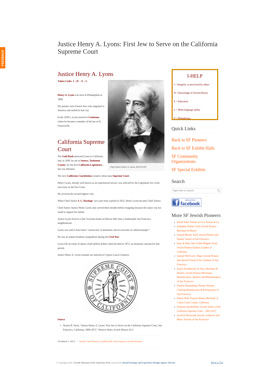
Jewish (82, 341)
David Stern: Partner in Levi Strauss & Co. (198, 222)
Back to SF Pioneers (189, 139)
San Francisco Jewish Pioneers (128, 341)
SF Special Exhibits (189, 169)
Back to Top (217, 362)
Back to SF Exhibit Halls (193, 148)
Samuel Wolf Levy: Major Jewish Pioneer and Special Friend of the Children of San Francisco (198, 260)
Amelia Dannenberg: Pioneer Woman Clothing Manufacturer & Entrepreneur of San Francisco (198, 290)
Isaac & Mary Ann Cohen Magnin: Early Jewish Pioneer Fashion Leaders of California (197, 247)
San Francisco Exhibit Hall (99, 341)
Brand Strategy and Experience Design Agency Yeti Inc (149, 362)
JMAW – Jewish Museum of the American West (85, 8)
